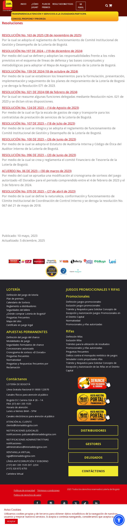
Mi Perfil (81, 6)
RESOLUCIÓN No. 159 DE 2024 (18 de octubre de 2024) (40, 71)
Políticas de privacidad (24, 490)
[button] (119, 520)
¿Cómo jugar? (34, 6)
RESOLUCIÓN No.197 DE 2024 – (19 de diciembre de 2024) (42, 51)
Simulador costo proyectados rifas (84, 359)
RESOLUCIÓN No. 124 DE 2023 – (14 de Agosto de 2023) (40, 108)
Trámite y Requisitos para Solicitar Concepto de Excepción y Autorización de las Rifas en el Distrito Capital (92, 366)
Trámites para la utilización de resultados (88, 344)
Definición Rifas (74, 336)
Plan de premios (46, 6)
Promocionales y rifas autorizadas (84, 324)
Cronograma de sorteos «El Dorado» (26, 352)
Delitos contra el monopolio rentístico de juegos (91, 355)
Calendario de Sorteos (18, 302)
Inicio (23, 4)
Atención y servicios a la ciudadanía (52, 14)
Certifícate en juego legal (19, 325)
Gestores (93, 444)
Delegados (93, 457)
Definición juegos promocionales (83, 301)
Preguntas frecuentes (17, 356)
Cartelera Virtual (14, 473)
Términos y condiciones (48, 490)
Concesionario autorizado (20, 348)
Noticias (68, 4)
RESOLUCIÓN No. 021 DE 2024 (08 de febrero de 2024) (39, 92)
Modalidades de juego (18, 341)
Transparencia (20, 14)
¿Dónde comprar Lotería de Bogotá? (26, 313)
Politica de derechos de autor (27, 495)
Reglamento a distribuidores (21, 306)
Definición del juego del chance (23, 337)
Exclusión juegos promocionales (83, 305)
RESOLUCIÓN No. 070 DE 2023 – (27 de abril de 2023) (38, 191)
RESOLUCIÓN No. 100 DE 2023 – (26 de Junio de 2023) (39, 139)
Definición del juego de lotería (22, 294)
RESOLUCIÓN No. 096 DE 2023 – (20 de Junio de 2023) (39, 155)
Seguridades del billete (18, 309)
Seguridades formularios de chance (25, 344)
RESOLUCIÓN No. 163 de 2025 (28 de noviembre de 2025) (41, 35)
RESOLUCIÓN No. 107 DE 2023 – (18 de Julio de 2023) (38, 123)
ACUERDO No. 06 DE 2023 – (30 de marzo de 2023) (37, 171)
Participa (80, 14)
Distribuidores (93, 430)
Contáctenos (93, 471)
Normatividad (13, 359)
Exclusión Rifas (74, 340)
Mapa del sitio (13, 321)
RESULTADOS (58, 4)
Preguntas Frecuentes (18, 317)
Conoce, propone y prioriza (28, 19)
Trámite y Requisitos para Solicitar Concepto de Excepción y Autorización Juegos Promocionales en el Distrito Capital (93, 313)
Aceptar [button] (11, 521)
